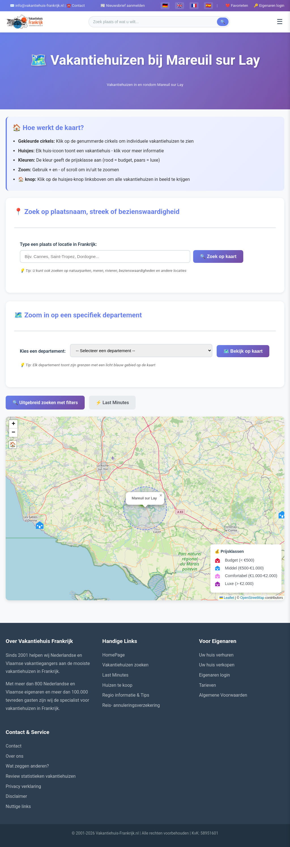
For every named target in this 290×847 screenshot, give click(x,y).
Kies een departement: (43, 351)
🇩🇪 (165, 5)
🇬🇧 (179, 5)
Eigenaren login (214, 675)
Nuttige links (18, 806)
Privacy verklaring (23, 786)
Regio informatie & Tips (125, 695)
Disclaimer (16, 796)
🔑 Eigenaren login (269, 5)
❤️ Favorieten (236, 5)
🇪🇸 (208, 5)
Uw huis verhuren (216, 655)
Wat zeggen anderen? (27, 766)
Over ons (15, 756)
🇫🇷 (194, 5)
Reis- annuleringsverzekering (131, 705)
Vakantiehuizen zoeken (125, 665)
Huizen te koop (117, 685)
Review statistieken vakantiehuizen (41, 776)
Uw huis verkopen (216, 665)
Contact (14, 746)
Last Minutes (115, 675)
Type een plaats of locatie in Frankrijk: (58, 244)
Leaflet (226, 598)
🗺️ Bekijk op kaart (242, 351)
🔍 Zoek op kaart (217, 256)
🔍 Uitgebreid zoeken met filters (45, 402)
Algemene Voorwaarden (223, 695)
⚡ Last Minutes (112, 402)
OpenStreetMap (252, 598)
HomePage (113, 655)
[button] (39, 525)
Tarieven (207, 685)
